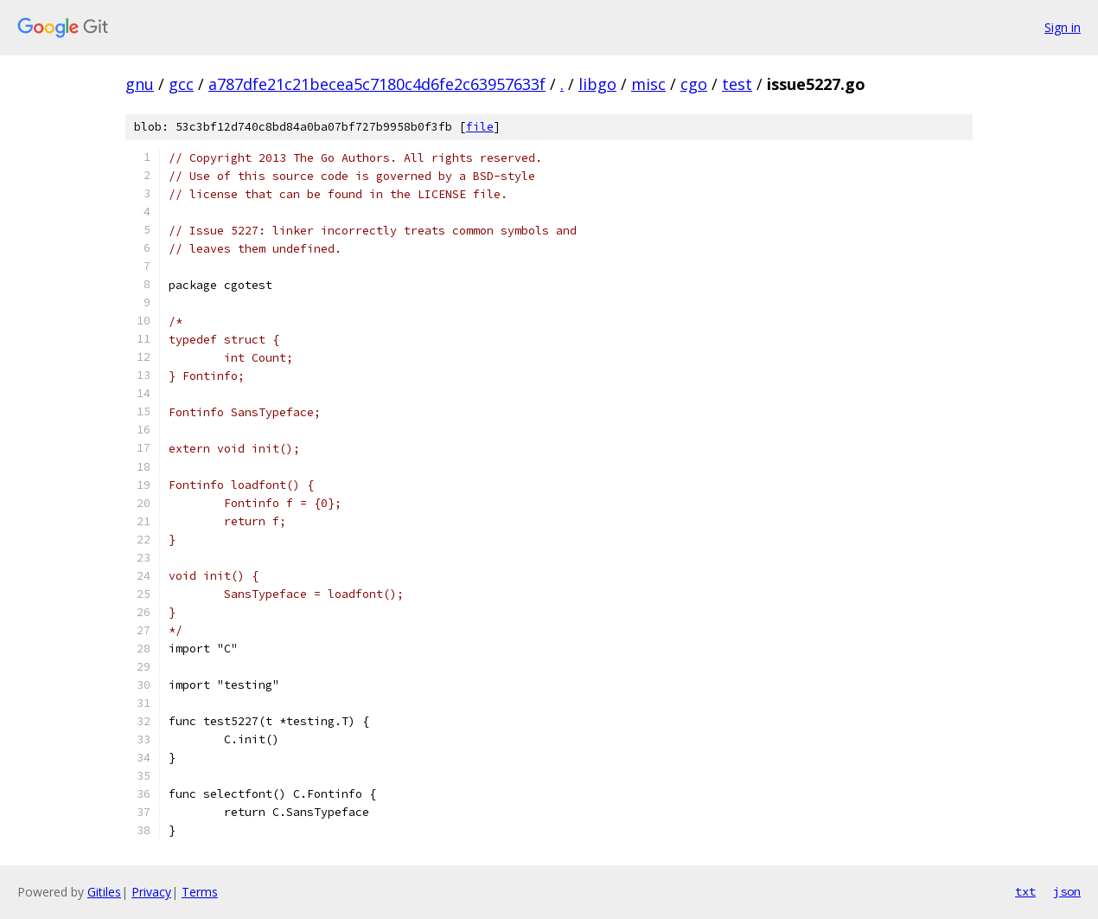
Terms (200, 892)
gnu (139, 84)
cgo (693, 84)
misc (648, 84)
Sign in (1062, 27)
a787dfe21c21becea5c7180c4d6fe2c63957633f (377, 84)
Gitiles (104, 892)
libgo (597, 84)
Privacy (151, 892)
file (480, 126)
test (737, 84)
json (1067, 891)
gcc (181, 84)
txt (1025, 891)
